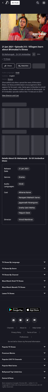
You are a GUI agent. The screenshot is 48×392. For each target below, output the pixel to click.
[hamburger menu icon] (44, 3)
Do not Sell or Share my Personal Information (24, 341)
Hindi (17, 73)
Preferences (24, 337)
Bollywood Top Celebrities (12, 372)
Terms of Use (32, 332)
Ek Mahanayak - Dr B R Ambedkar (16, 54)
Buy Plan (15, 3)
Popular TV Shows (9, 347)
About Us (23, 328)
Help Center (37, 328)
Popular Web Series (9, 365)
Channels (10, 328)
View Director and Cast (10, 95)
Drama (10, 79)
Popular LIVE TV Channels (12, 359)
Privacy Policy (16, 332)
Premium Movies (8, 353)
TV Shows (7, 59)
